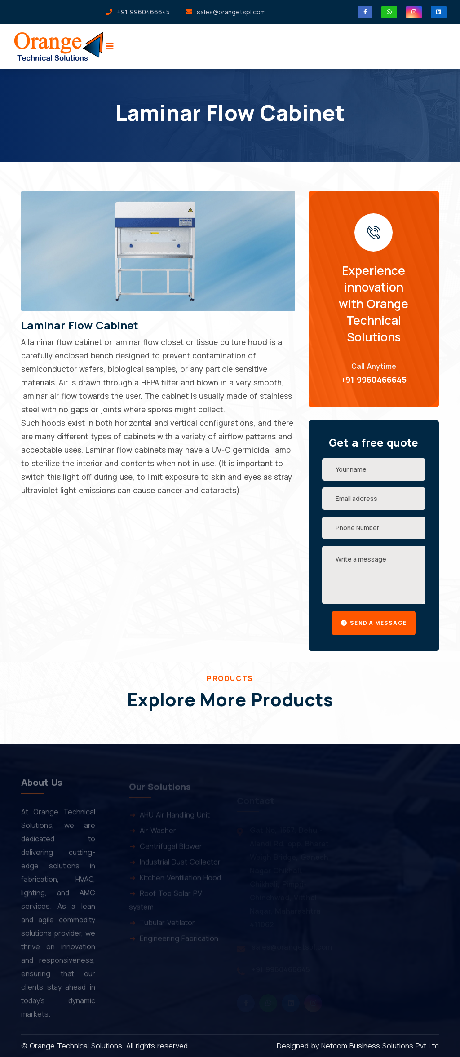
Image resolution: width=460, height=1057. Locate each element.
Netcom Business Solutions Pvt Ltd (380, 1046)
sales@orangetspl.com (231, 12)
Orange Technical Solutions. (77, 1046)
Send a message (374, 623)
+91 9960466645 (374, 379)
